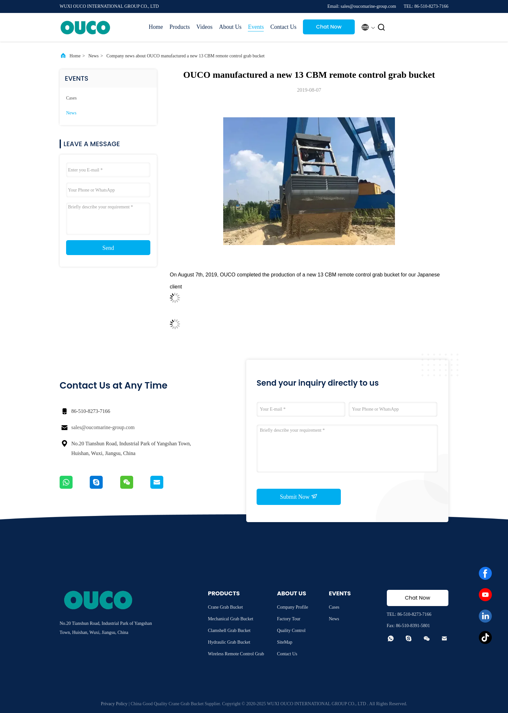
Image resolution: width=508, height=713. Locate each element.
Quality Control (291, 630)
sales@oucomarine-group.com (103, 427)
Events (256, 27)
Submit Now (299, 496)
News (93, 55)
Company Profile (292, 607)
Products (179, 27)
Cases (71, 98)
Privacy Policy (114, 703)
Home (156, 27)
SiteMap (284, 642)
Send (108, 248)
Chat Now (329, 26)
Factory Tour (288, 618)
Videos (204, 27)
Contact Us (283, 27)
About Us (230, 27)
